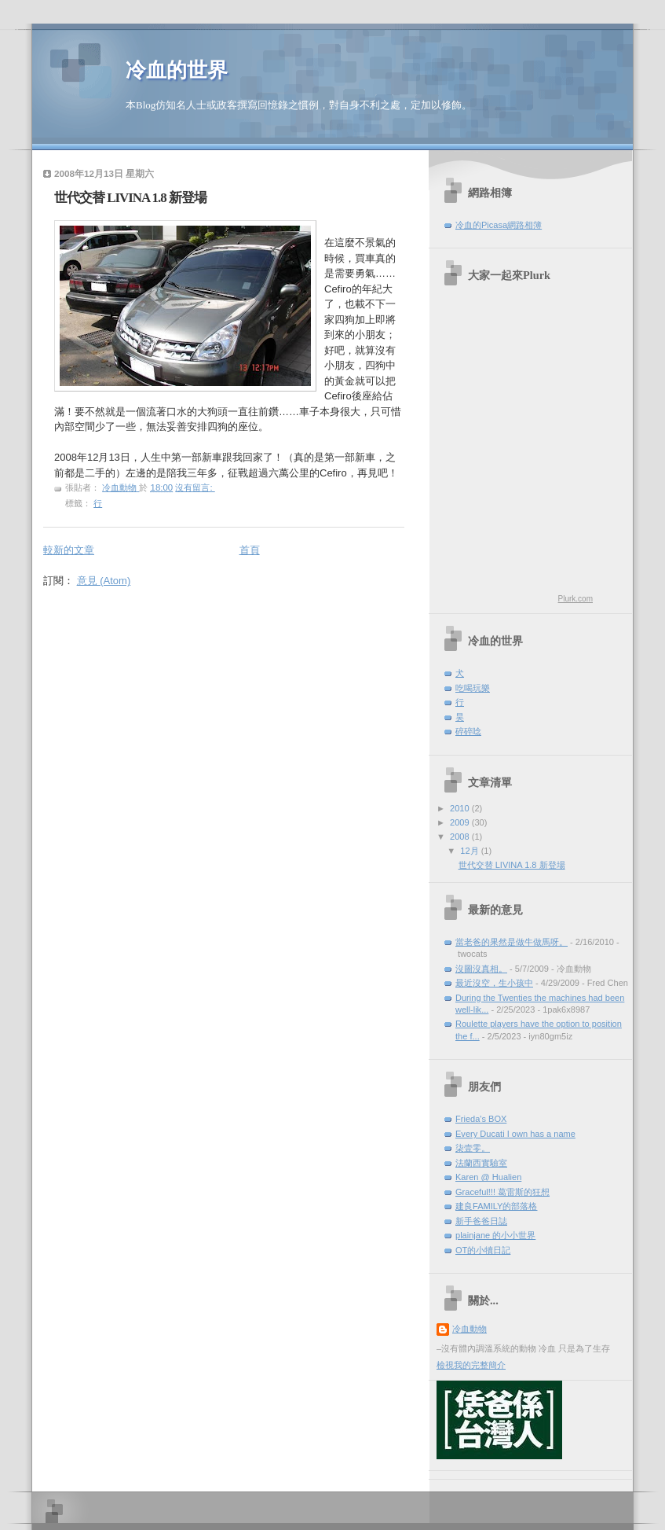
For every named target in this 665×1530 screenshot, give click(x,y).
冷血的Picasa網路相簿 (498, 225)
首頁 (249, 550)
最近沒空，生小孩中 (494, 983)
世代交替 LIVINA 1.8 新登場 (130, 197)
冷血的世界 (177, 70)
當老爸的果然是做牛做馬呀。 (511, 942)
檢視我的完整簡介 (471, 1365)
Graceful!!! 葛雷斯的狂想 (502, 1192)
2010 (461, 808)
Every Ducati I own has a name (515, 1133)
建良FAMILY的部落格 (496, 1206)
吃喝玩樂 (472, 688)
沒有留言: (194, 487)
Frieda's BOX (480, 1119)
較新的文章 (68, 550)
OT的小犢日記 (482, 1250)
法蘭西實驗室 (481, 1163)
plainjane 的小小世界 (495, 1235)
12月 (470, 850)
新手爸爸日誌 (481, 1221)
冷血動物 (469, 1328)
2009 (461, 822)
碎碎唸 (468, 731)
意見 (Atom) (104, 581)
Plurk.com (575, 598)
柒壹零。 (472, 1148)
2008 (461, 836)
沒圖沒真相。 (481, 968)
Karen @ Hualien (488, 1177)
